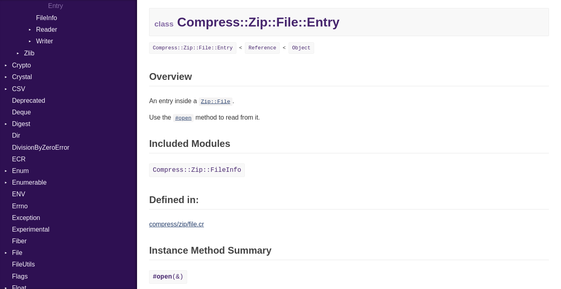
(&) (168, 277)
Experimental (30, 229)
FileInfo (46, 17)
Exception (26, 217)
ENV (18, 194)
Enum (20, 170)
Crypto (21, 65)
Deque (21, 112)
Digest (21, 123)
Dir (16, 135)
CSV (18, 88)
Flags (20, 276)
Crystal (22, 76)
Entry (55, 5)
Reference (262, 48)
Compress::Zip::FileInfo (197, 170)
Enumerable (29, 182)
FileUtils (23, 264)
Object (301, 48)
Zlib (29, 53)
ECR (19, 159)
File (17, 252)
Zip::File (215, 102)
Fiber (19, 241)
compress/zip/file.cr (176, 224)
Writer (44, 41)
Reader (46, 29)
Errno (20, 206)
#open (183, 118)
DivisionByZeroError (40, 147)
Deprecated (28, 100)
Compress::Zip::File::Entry (193, 48)
